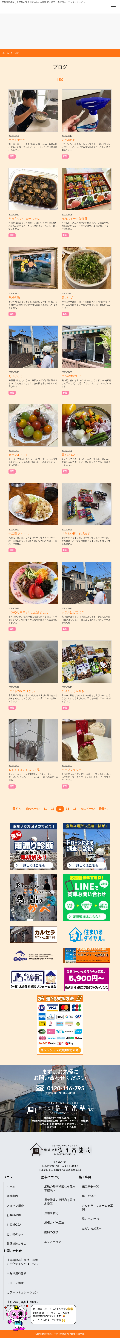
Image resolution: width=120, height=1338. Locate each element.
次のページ (88, 808)
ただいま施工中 (92, 1228)
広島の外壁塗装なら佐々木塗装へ (59, 1188)
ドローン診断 (15, 1282)
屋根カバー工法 (54, 1222)
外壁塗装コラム (17, 1243)
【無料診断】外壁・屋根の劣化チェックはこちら (22, 1262)
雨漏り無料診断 (17, 1273)
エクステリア (52, 1241)
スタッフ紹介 (15, 1205)
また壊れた (69, 139)
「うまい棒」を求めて (76, 533)
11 (45, 808)
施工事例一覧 (90, 1186)
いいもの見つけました (22, 691)
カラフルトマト (18, 454)
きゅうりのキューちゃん (24, 218)
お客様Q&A (14, 1224)
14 (67, 808)
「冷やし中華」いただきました (28, 612)
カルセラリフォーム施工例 (97, 1207)
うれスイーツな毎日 (74, 218)
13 (60, 808)
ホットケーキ (16, 139)
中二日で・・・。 (19, 533)
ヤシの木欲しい (71, 376)
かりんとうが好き (73, 691)
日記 (12, 156)
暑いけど (67, 297)
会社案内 (12, 1196)
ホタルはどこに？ (73, 612)
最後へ (103, 808)
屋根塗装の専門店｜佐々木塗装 (59, 1201)
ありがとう (15, 376)
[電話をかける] (104, 6)
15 (74, 808)
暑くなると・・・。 (74, 454)
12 (52, 808)
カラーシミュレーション (22, 1292)
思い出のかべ (15, 1234)
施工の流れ (89, 1196)
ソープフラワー (71, 769)
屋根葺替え (51, 1213)
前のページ (32, 808)
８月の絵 (14, 297)
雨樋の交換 (51, 1232)
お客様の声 (14, 1215)
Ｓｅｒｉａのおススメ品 (24, 769)
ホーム (11, 1186)
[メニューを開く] (113, 6)
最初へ (17, 808)
